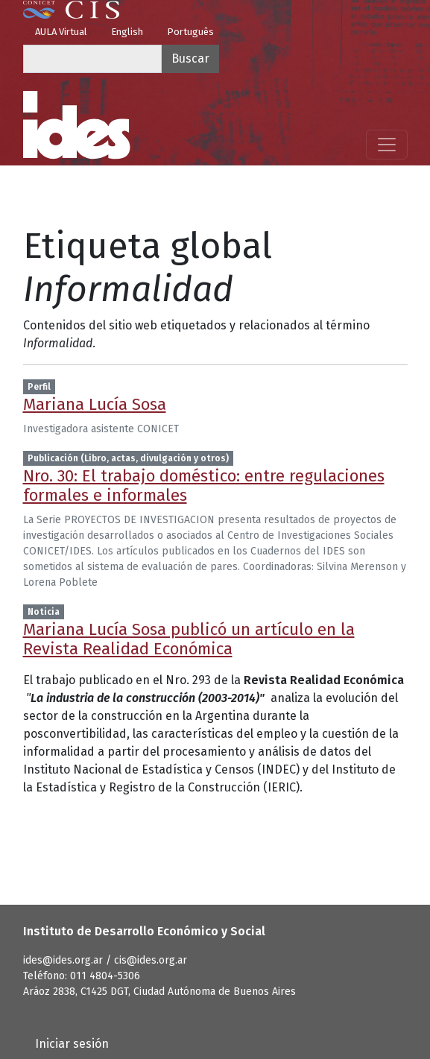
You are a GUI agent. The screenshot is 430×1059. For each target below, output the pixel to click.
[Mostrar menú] (387, 144)
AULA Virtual (61, 31)
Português (190, 31)
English (127, 31)
